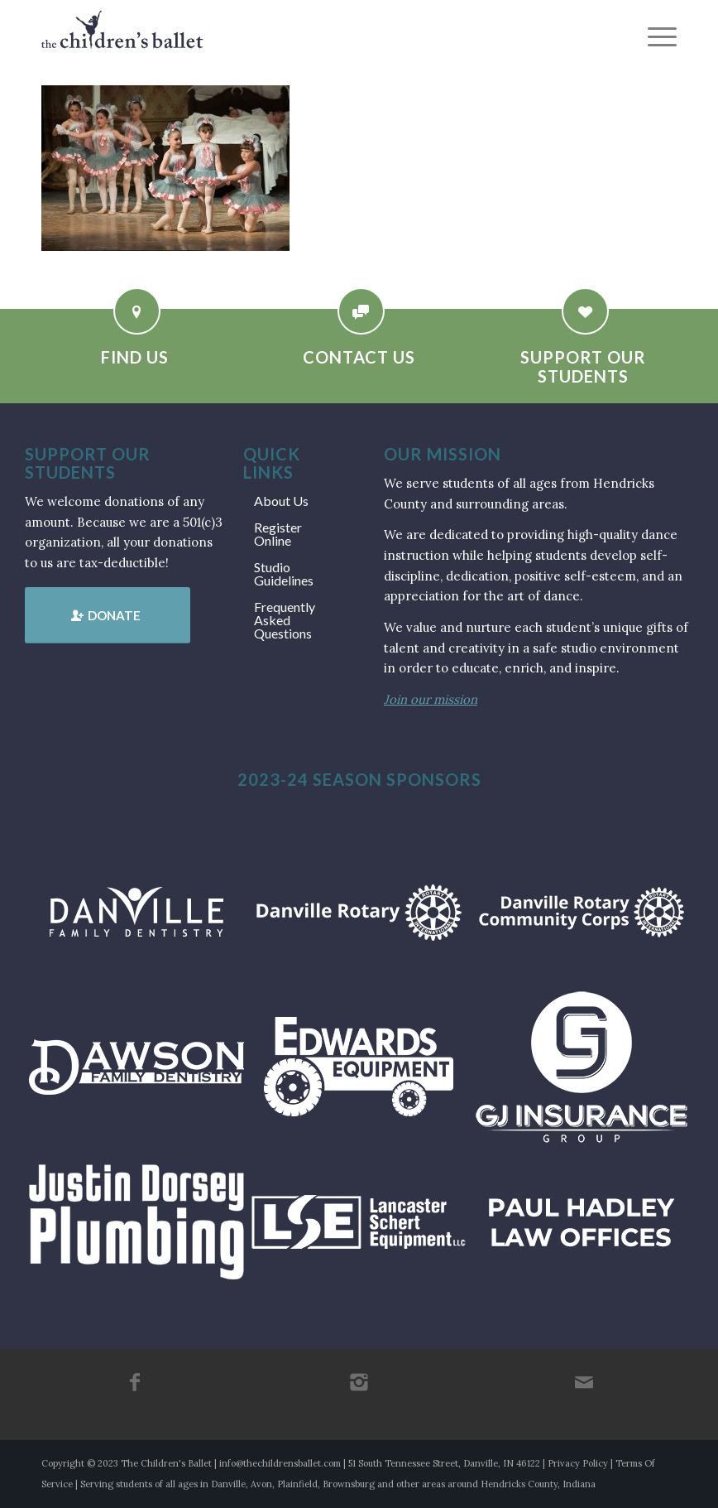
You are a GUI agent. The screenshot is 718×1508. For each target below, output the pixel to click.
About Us (281, 500)
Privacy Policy (578, 1463)
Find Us (135, 357)
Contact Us (359, 357)
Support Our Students (583, 366)
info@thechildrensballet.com (280, 1463)
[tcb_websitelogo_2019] (122, 37)
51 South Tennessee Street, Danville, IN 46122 (444, 1463)
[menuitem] (654, 37)
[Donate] (107, 615)
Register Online (278, 533)
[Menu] (654, 37)
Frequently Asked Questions (284, 620)
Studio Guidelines (284, 573)
